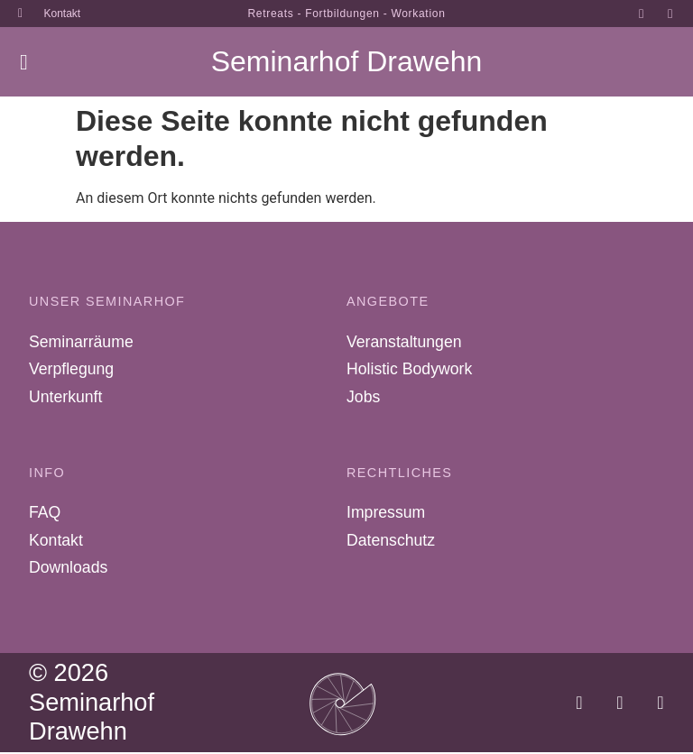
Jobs (363, 398)
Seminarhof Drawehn (347, 61)
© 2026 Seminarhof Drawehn (91, 704)
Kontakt (56, 541)
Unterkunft (65, 398)
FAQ (44, 513)
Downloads (68, 569)
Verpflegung (71, 370)
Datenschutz (390, 541)
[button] (23, 62)
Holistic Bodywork (409, 370)
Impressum (385, 513)
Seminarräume (81, 342)
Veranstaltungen (403, 342)
